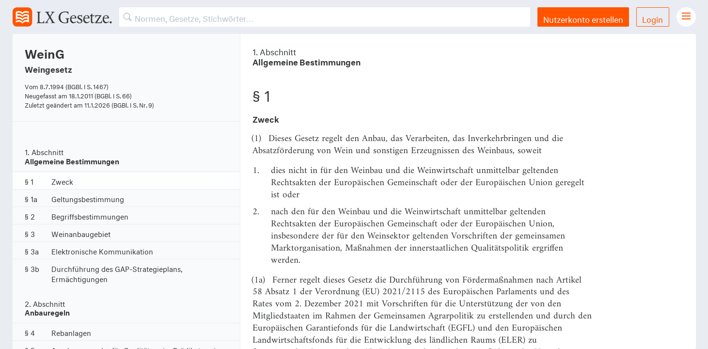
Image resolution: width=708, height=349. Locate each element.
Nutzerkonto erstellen (583, 18)
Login (652, 18)
